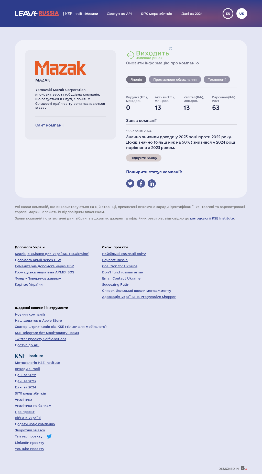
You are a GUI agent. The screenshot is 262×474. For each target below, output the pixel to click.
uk (241, 13)
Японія (136, 79)
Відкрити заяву (143, 158)
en (228, 13)
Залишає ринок (152, 54)
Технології (217, 79)
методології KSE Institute (212, 218)
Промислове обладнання (175, 79)
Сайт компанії (49, 125)
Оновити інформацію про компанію (162, 63)
